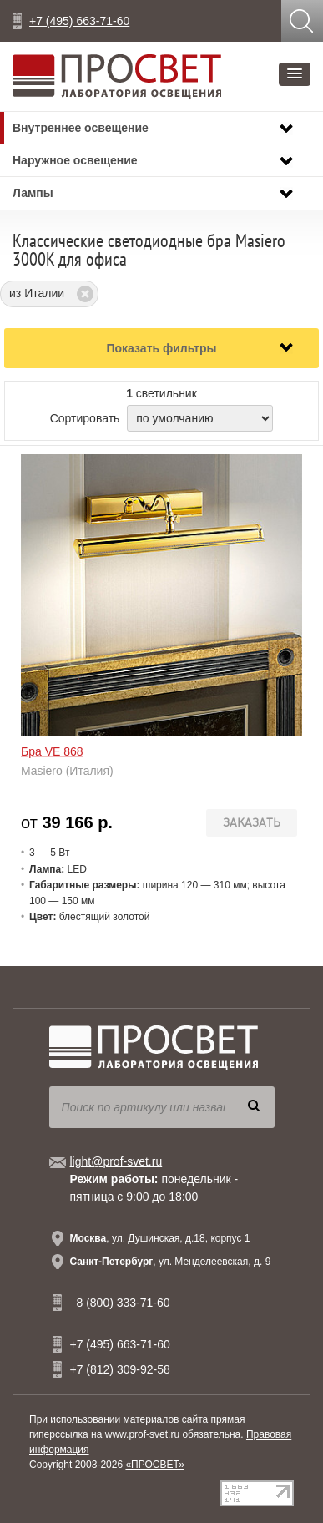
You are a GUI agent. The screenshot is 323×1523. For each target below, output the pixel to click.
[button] (294, 74)
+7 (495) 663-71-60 (79, 21)
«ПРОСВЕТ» (154, 1464)
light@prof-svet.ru (116, 1161)
